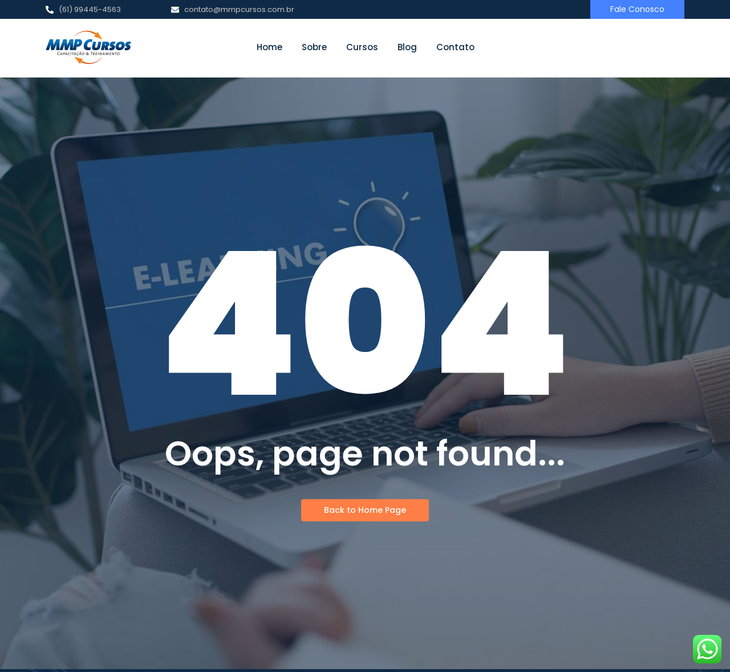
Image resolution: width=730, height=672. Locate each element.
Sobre (314, 47)
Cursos (362, 47)
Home (269, 47)
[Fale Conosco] (637, 9)
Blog (407, 47)
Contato (455, 47)
